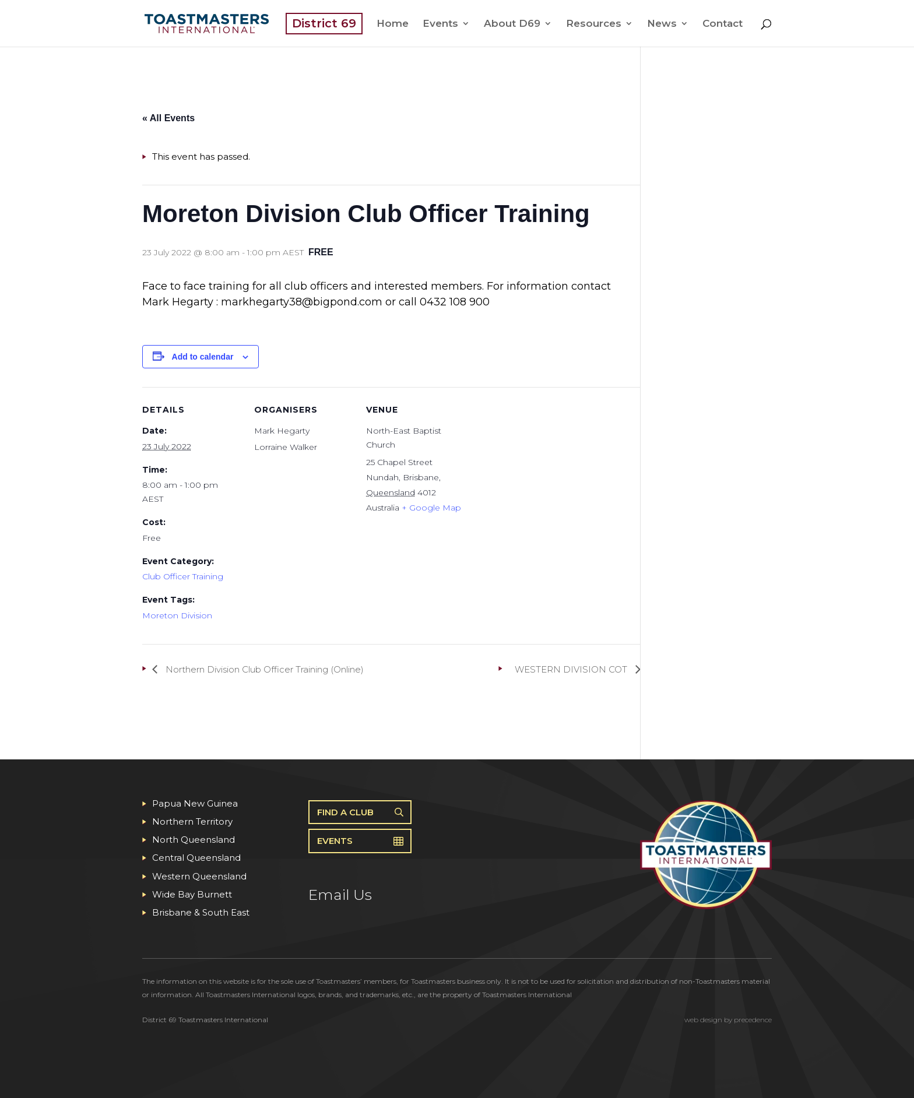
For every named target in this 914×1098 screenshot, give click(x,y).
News (662, 24)
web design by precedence (728, 1019)
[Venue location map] (539, 467)
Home (393, 24)
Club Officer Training (182, 576)
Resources (593, 24)
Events (440, 24)
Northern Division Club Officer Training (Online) (263, 669)
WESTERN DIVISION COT (572, 669)
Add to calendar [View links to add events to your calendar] (203, 356)
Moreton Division (177, 615)
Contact (722, 24)
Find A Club (345, 812)
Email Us (340, 894)
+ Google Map (431, 507)
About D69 (512, 24)
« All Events (168, 118)
